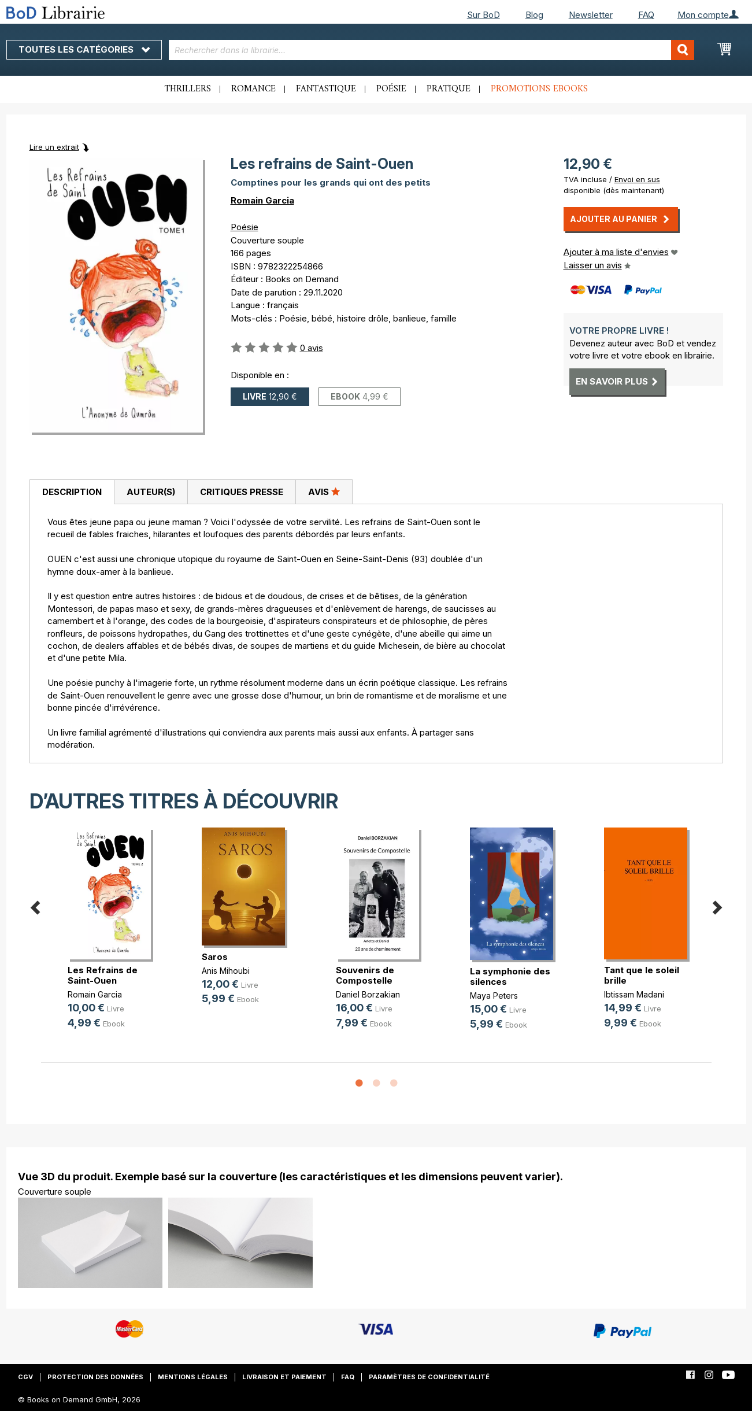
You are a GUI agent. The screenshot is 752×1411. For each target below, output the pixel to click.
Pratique (449, 89)
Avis (324, 491)
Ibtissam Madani (634, 994)
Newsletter (591, 14)
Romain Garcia (262, 200)
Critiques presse (241, 491)
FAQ (646, 14)
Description (72, 491)
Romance (253, 89)
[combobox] (431, 50)
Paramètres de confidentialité (429, 1377)
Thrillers (188, 89)
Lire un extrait (54, 147)
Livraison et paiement (284, 1377)
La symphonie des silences (510, 976)
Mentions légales (193, 1377)
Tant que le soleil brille (641, 975)
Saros (215, 956)
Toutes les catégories (84, 49)
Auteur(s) (151, 491)
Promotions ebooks (539, 89)
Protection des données (95, 1377)
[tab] (71, 492)
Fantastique (326, 89)
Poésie (391, 89)
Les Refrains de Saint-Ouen (103, 975)
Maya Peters (494, 995)
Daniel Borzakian (368, 994)
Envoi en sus (637, 179)
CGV (25, 1377)
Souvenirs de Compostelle (365, 975)
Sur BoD (483, 14)
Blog (534, 14)
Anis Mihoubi (226, 971)
